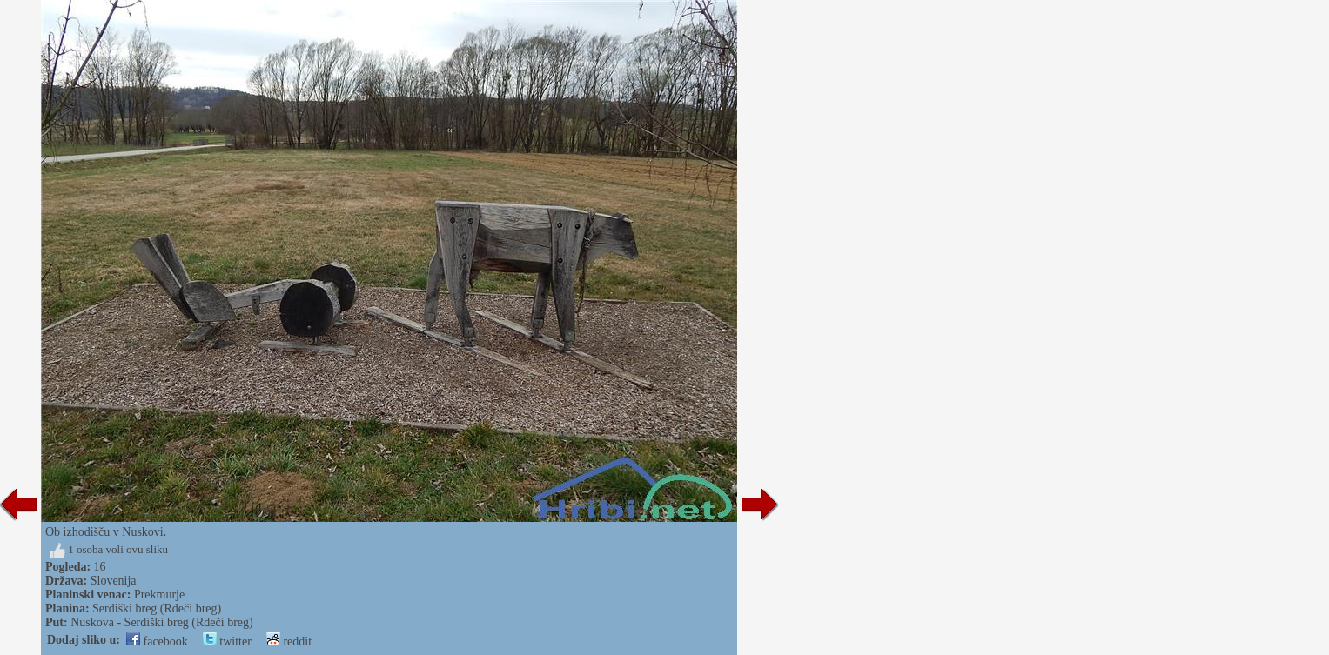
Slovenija (114, 580)
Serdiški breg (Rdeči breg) (156, 608)
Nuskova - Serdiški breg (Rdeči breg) (161, 622)
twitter (227, 641)
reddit (289, 641)
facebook (157, 641)
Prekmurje (159, 594)
